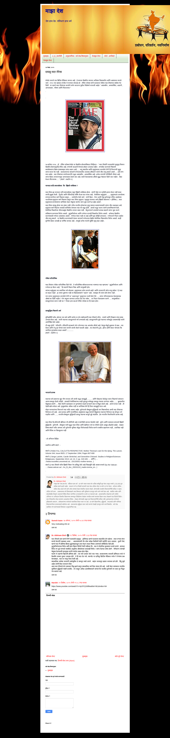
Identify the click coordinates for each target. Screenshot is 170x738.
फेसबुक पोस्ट (96, 56)
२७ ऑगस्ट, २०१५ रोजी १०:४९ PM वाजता (77, 521)
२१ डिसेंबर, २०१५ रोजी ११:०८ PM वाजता (72, 583)
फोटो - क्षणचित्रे (109, 56)
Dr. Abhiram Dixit (59, 535)
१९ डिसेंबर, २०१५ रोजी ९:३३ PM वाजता (83, 535)
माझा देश (54, 11)
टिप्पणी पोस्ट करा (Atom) (66, 661)
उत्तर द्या (54, 528)
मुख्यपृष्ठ (46, 56)
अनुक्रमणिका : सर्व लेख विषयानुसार (77, 56)
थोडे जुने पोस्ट (119, 656)
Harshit (55, 583)
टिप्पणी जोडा (50, 595)
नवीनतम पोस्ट (50, 656)
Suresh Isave (57, 521)
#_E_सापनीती (57, 56)
